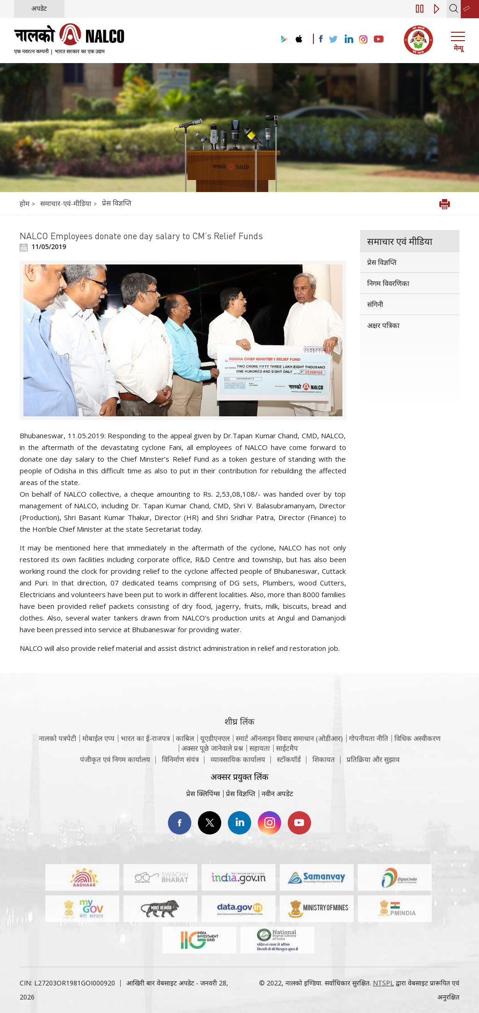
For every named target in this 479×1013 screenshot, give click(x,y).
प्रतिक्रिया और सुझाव (373, 763)
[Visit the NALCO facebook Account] (321, 39)
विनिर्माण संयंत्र (180, 763)
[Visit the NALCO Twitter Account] (333, 40)
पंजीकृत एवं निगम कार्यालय (115, 763)
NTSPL (383, 982)
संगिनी (375, 304)
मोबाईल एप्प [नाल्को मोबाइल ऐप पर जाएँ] (98, 751)
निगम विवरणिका (388, 283)
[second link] (470, 9)
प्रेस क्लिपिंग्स (203, 793)
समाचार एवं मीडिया (399, 241)
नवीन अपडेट (277, 793)
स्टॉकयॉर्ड (289, 763)
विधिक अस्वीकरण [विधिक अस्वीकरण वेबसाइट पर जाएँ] (417, 751)
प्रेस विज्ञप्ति (116, 202)
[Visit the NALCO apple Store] (299, 37)
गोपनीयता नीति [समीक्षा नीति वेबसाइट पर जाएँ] (368, 751)
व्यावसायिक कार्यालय (237, 763)
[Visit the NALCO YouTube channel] (378, 40)
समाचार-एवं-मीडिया (65, 203)
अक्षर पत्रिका (383, 325)
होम (25, 203)
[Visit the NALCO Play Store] (282, 39)
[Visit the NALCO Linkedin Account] (348, 39)
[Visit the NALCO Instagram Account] (363, 40)
